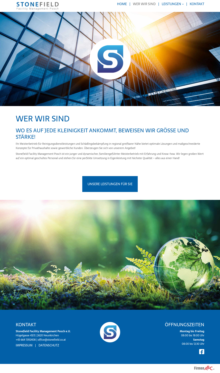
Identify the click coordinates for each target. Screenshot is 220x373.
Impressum (24, 345)
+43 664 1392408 (26, 339)
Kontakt (197, 4)
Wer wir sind (144, 4)
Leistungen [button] (173, 4)
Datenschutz (49, 345)
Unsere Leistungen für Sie (110, 184)
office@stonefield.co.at (52, 339)
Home (122, 4)
